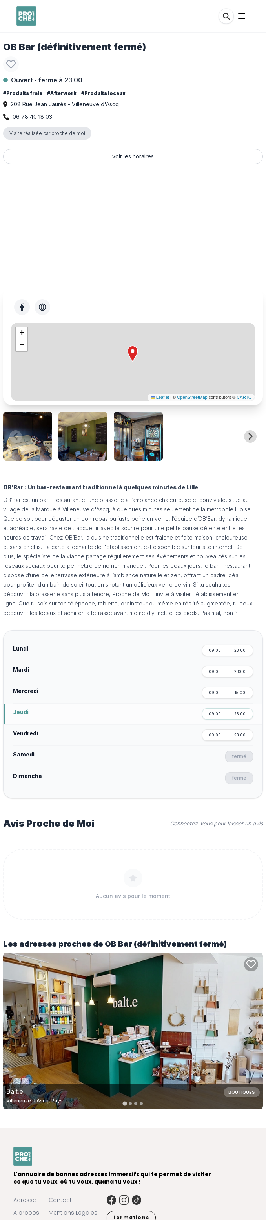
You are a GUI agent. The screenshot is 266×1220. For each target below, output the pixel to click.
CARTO (244, 397)
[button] (132, 353)
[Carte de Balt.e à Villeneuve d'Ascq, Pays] (132, 1031)
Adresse (24, 1200)
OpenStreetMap (192, 397)
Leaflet (160, 397)
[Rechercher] (226, 16)
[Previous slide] (15, 436)
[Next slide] (250, 436)
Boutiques (241, 1092)
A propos (26, 1212)
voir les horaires (133, 156)
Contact (60, 1200)
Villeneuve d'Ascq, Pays (34, 1101)
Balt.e (14, 1091)
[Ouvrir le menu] (241, 16)
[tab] (124, 1103)
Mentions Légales (73, 1212)
